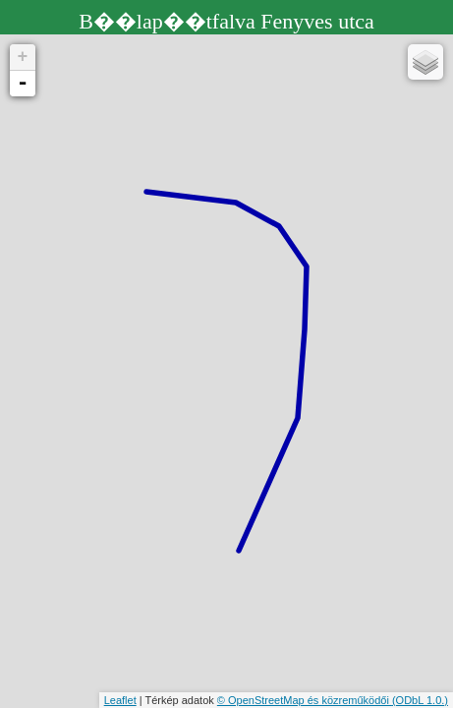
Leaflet (120, 700)
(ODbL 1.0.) (420, 700)
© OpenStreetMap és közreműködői (304, 700)
